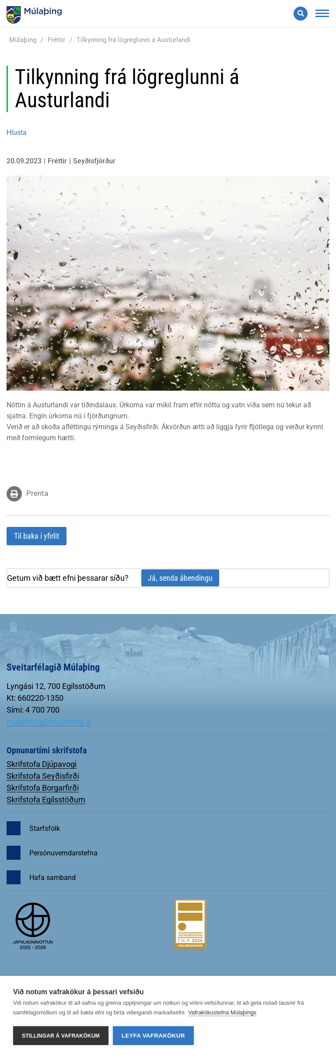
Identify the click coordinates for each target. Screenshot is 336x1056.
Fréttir (56, 40)
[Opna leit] (301, 14)
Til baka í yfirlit (36, 535)
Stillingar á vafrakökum (61, 1036)
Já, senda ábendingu (180, 578)
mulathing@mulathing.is (49, 721)
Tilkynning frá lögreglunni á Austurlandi (133, 40)
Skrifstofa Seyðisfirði (43, 776)
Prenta (37, 493)
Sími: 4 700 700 (33, 709)
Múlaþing (22, 40)
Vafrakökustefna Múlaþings (222, 1012)
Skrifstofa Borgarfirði (43, 787)
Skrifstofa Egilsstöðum (46, 799)
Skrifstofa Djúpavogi (42, 764)
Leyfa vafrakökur (153, 1035)
